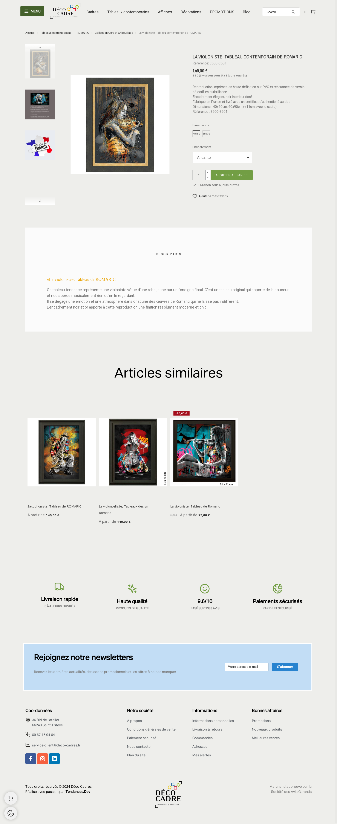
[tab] (168, 254)
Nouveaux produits (267, 729)
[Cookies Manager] (10, 813)
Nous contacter (139, 747)
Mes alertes (201, 755)
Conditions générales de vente (151, 729)
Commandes (202, 738)
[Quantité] (199, 175)
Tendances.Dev (78, 792)
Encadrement (202, 147)
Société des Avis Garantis (291, 792)
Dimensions (201, 125)
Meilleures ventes (266, 738)
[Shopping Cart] (10, 798)
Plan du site (136, 755)
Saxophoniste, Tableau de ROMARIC (54, 506)
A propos (134, 721)
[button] (210, 196)
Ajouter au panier (232, 175)
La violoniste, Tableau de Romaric (195, 506)
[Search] (281, 12)
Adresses (199, 747)
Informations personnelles (213, 721)
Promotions (261, 721)
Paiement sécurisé (141, 738)
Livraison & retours (207, 729)
